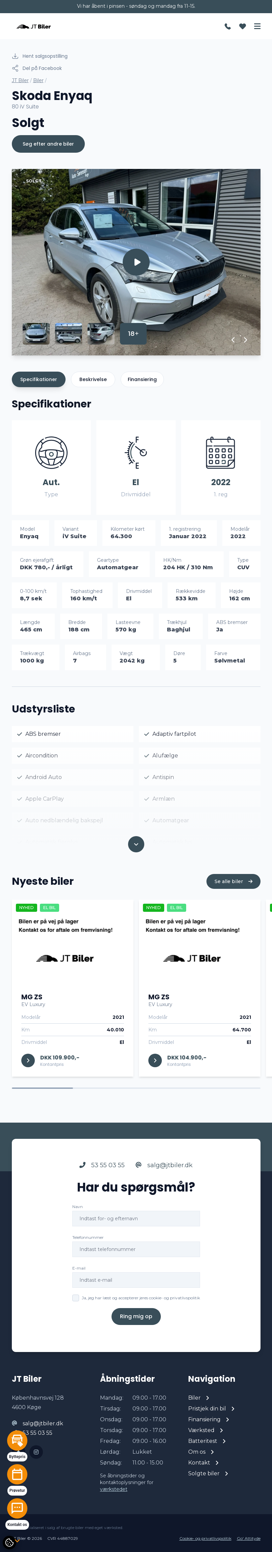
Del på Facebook (37, 68)
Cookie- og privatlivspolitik (205, 1538)
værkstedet (113, 1489)
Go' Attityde (249, 1538)
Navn (77, 1216)
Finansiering (142, 379)
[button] (233, 340)
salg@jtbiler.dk (164, 1175)
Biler (38, 80)
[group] (136, 262)
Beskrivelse (93, 379)
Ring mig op (136, 1326)
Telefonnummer (88, 1247)
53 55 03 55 (102, 1175)
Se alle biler (233, 891)
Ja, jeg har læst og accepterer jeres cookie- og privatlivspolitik (141, 1307)
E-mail (78, 1277)
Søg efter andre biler (48, 144)
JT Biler (20, 80)
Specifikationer (38, 379)
